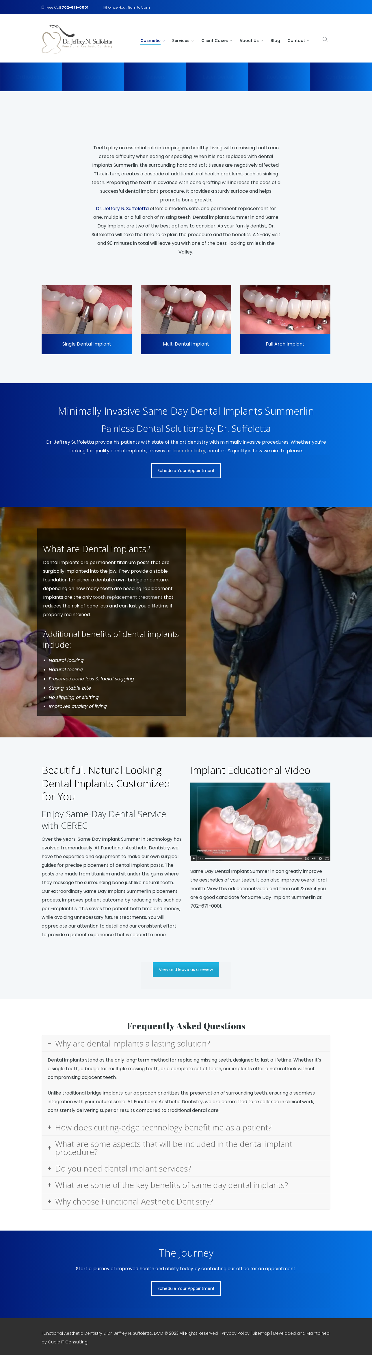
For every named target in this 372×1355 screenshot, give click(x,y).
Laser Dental (217, 76)
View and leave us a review (186, 969)
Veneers (155, 76)
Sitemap (261, 1333)
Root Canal (280, 76)
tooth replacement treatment (128, 597)
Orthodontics (32, 76)
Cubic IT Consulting (68, 1342)
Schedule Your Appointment (186, 470)
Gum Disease (342, 76)
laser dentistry (188, 450)
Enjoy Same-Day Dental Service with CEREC (104, 819)
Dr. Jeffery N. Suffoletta (122, 208)
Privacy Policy (236, 1333)
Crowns (94, 76)
